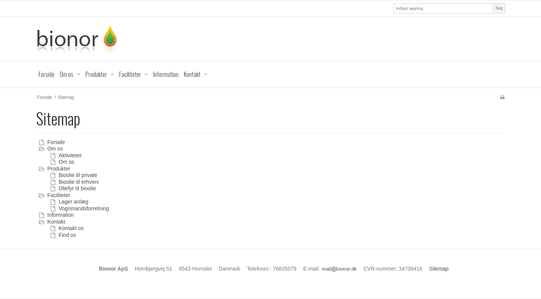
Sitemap (438, 269)
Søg (498, 8)
